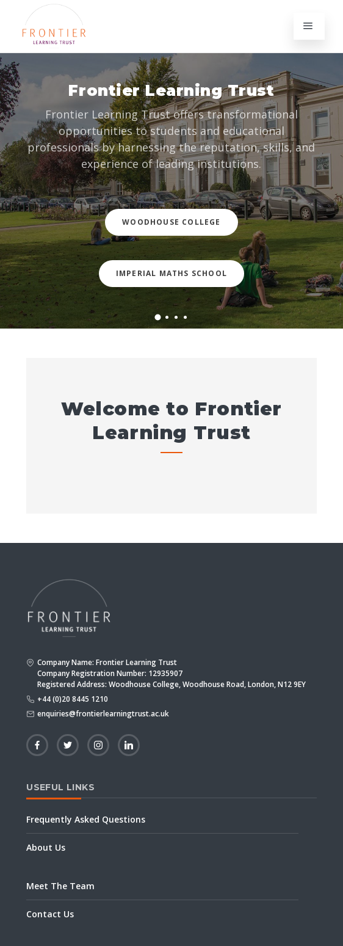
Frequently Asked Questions (85, 819)
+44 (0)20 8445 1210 (72, 699)
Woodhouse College (171, 222)
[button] (158, 318)
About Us (45, 847)
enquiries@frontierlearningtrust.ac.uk (103, 713)
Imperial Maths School (171, 273)
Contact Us (50, 914)
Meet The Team (60, 886)
